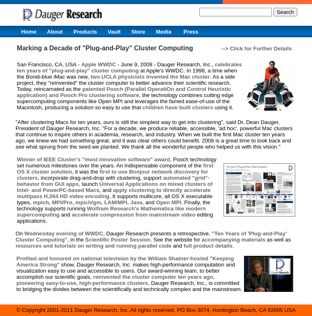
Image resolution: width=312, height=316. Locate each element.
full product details (207, 246)
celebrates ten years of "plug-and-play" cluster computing (129, 67)
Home (28, 32)
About (55, 32)
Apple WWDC (98, 64)
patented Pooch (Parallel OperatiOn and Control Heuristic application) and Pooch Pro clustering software (124, 92)
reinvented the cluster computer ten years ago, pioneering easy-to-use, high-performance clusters (115, 280)
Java (136, 202)
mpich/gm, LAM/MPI (101, 202)
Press (190, 32)
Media (164, 32)
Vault (114, 32)
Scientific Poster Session (117, 240)
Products (85, 32)
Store (138, 32)
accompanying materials (234, 240)
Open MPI (168, 202)
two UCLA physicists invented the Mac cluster (150, 77)
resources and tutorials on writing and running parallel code (94, 246)
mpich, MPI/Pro (52, 202)
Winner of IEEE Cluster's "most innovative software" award (93, 159)
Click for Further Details (261, 48)
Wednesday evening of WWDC (64, 233)
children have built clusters (177, 107)
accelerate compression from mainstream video (133, 215)
